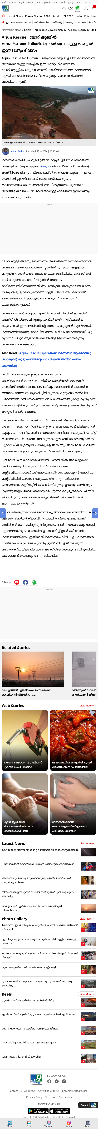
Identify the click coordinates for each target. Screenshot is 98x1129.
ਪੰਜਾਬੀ (63, 2)
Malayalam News (11, 30)
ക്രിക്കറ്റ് (57, 22)
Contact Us (15, 1090)
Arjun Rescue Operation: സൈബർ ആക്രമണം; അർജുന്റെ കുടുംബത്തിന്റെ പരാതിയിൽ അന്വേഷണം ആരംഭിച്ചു (46, 359)
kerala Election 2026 (37, 16)
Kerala (56, 16)
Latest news (15, 16)
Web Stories (13, 705)
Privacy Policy (34, 1097)
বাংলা (55, 2)
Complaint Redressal (74, 1090)
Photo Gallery (14, 918)
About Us (29, 1090)
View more (87, 705)
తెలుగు (30, 2)
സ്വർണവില (41, 22)
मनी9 (78, 2)
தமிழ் (70, 2)
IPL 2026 (68, 16)
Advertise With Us (48, 1090)
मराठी (38, 2)
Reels (7, 994)
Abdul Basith (17, 151)
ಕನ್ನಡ (21, 2)
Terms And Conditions (58, 1097)
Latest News (13, 843)
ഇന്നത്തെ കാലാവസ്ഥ (18, 22)
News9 (12, 2)
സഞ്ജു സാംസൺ (75, 22)
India (79, 16)
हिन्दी (4, 2)
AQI (70, 8)
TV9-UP (87, 2)
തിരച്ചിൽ (45, 166)
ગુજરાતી (47, 2)
